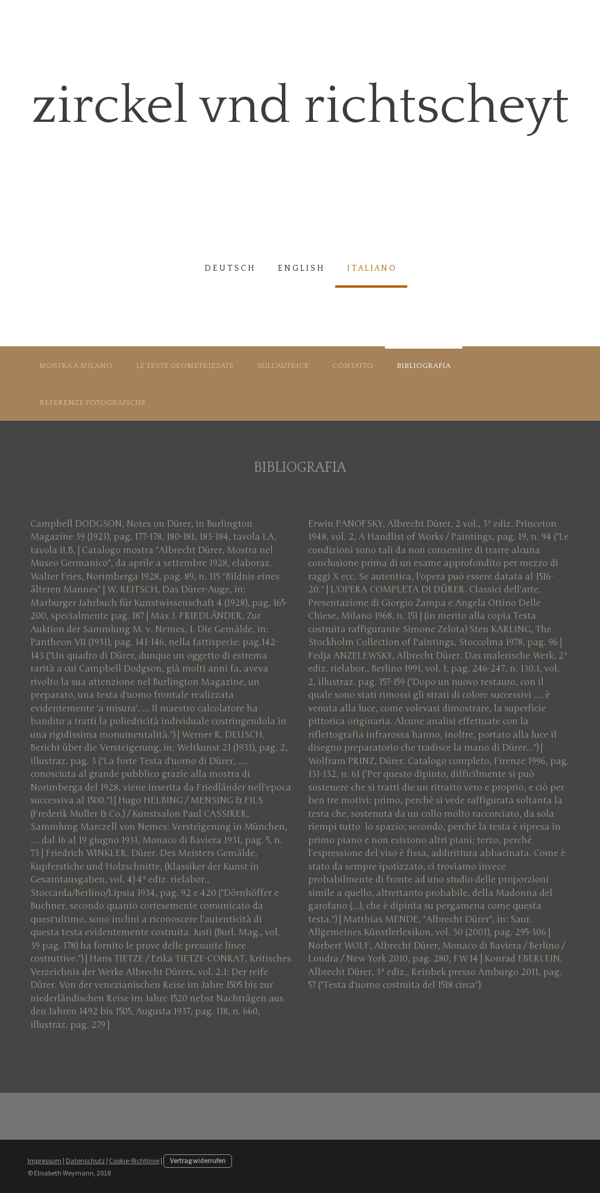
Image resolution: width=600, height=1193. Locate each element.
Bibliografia (424, 366)
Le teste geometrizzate (185, 366)
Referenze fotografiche (92, 402)
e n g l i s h (300, 268)
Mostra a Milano (75, 366)
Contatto (352, 366)
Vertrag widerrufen (198, 1160)
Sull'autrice (283, 366)
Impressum (45, 1160)
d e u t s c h (229, 268)
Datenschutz (85, 1160)
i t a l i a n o (371, 268)
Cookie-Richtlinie (134, 1160)
